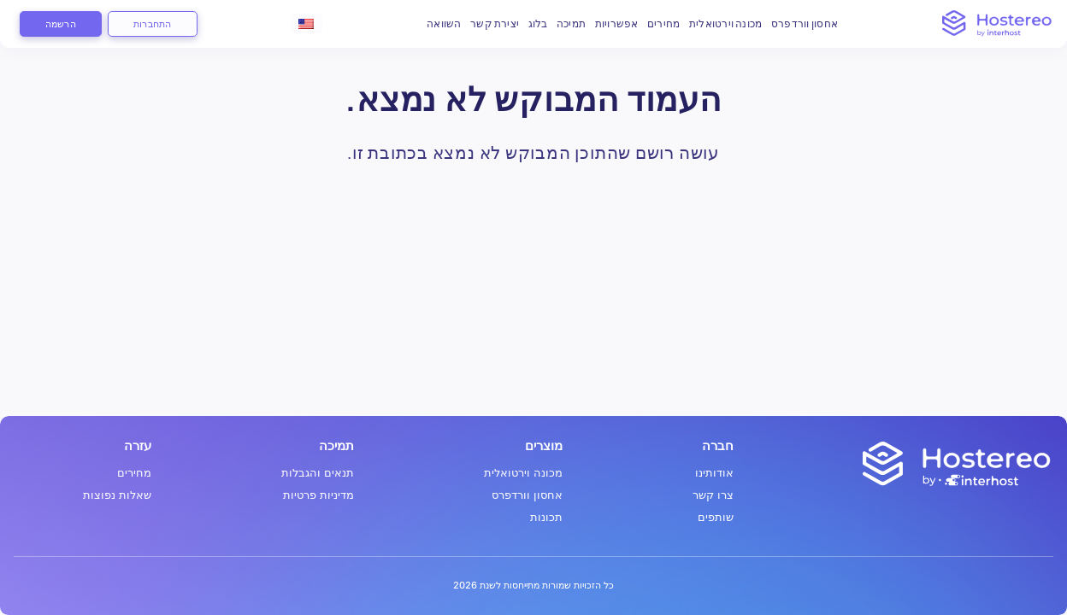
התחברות (152, 23)
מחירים (663, 23)
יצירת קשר (494, 23)
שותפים (716, 517)
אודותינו (714, 472)
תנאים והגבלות (317, 472)
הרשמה (60, 23)
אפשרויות (617, 23)
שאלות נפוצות (117, 495)
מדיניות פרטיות (318, 495)
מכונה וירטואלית (726, 23)
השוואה (444, 23)
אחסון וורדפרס (804, 23)
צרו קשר (713, 495)
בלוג (538, 23)
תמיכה (571, 23)
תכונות (546, 517)
